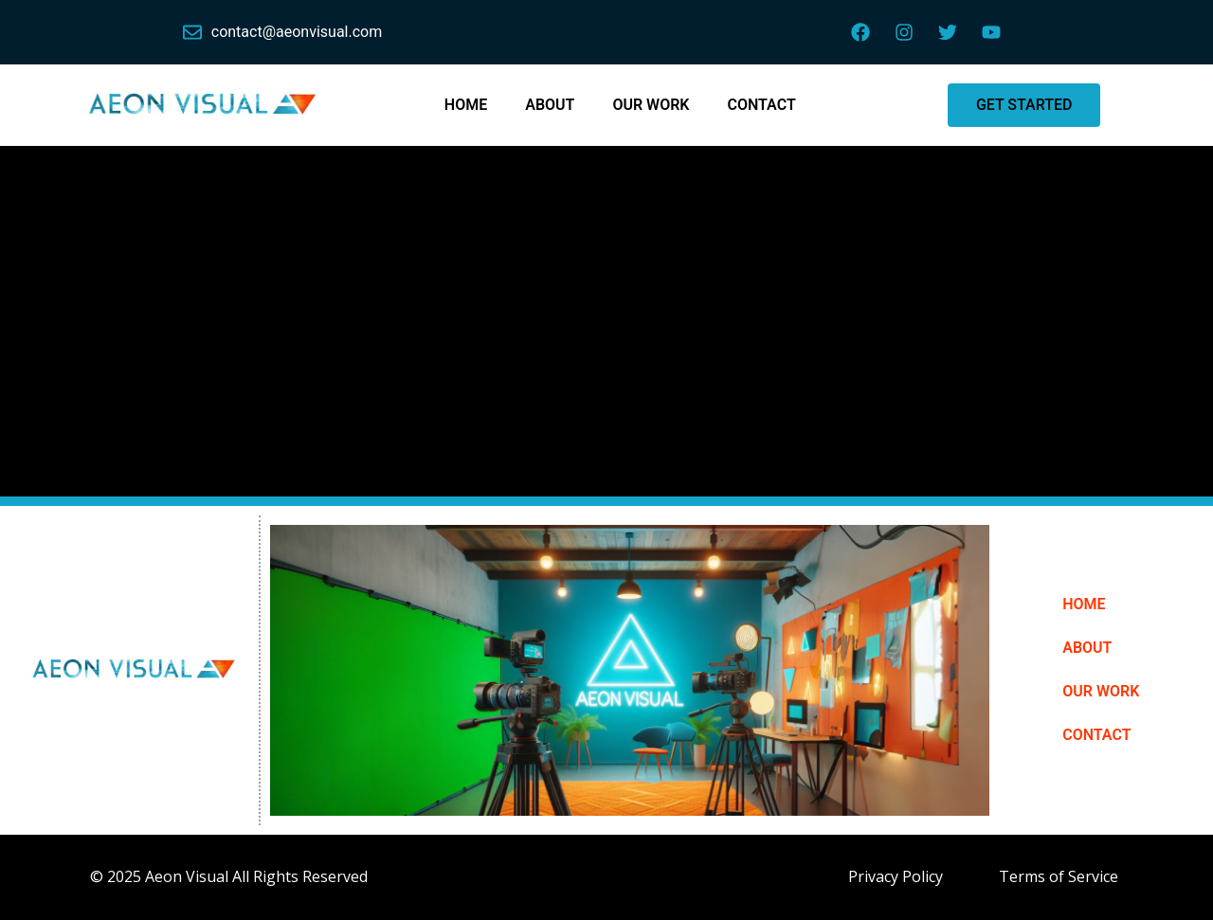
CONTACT (761, 105)
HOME (465, 105)
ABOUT (549, 105)
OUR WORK (650, 105)
